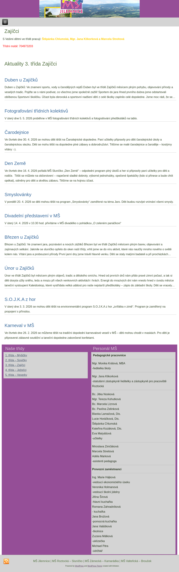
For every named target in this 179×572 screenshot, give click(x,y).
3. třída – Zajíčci (15, 365)
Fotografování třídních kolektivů (36, 111)
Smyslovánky (18, 194)
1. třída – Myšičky (16, 355)
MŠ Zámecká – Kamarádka (102, 561)
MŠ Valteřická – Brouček (136, 561)
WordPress (79, 566)
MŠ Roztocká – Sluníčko (67, 561)
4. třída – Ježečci (15, 370)
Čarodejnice (17, 132)
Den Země (15, 163)
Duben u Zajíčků (21, 80)
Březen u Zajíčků (22, 237)
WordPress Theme (95, 566)
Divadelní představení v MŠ (32, 215)
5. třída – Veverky (16, 374)
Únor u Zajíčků (19, 268)
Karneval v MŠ (19, 325)
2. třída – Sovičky (16, 360)
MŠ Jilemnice (41, 561)
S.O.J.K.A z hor (20, 299)
